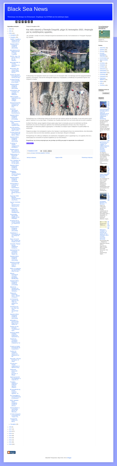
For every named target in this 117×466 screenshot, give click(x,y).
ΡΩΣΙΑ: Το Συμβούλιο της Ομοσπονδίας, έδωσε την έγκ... (15, 270)
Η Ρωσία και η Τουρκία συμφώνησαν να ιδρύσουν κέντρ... (15, 365)
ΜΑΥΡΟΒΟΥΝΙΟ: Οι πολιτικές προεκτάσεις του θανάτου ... (15, 64)
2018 (10, 427)
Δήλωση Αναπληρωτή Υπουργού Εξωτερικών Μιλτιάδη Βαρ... (14, 276)
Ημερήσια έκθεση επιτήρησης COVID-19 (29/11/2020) (14, 86)
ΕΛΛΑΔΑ (33, 153)
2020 (10, 33)
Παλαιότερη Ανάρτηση (87, 157)
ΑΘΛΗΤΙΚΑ (102, 48)
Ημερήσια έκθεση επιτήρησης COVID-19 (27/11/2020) (14, 117)
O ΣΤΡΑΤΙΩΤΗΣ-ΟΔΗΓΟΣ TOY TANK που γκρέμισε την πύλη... (14, 302)
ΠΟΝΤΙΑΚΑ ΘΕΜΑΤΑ (40, 153)
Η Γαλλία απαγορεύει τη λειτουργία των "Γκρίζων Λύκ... (15, 415)
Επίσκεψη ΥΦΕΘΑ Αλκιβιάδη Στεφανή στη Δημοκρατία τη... (15, 334)
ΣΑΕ (101, 83)
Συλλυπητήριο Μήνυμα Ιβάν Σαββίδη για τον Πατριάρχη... (14, 216)
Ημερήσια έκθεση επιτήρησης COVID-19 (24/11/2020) (14, 167)
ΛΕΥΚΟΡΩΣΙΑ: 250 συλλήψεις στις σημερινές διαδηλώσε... (15, 92)
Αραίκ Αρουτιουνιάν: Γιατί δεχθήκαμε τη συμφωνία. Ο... (15, 378)
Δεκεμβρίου (13, 35)
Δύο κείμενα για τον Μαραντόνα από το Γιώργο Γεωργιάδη (15, 52)
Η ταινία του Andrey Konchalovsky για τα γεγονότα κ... (15, 348)
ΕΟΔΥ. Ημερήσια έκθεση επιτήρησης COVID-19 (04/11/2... (14, 403)
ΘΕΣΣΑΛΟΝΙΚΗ (104, 60)
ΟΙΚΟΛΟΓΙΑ (103, 69)
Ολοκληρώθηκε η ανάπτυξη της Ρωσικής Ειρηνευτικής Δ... (15, 185)
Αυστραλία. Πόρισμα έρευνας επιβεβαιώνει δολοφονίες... (15, 245)
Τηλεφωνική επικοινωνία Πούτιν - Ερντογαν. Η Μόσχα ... (14, 372)
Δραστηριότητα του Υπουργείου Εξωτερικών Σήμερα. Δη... (14, 252)
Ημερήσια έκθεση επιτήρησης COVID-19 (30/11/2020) (14, 46)
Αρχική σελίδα (58, 157)
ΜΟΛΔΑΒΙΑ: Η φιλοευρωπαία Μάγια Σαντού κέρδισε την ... (14, 322)
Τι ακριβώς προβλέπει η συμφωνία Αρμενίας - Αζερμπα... (14, 384)
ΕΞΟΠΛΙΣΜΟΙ (103, 58)
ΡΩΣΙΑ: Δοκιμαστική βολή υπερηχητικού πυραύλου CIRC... (15, 123)
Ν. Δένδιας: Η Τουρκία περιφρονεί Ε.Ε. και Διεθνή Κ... (14, 145)
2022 (10, 29)
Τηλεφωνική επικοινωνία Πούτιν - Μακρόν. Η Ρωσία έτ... (15, 295)
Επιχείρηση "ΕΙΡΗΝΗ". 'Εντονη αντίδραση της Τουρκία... (15, 173)
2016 (10, 431)
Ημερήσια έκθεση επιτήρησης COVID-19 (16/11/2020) (14, 316)
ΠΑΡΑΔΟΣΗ (103, 76)
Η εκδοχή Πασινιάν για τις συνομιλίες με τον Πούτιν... (15, 81)
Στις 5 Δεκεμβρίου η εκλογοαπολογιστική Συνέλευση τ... (15, 397)
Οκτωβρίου (13, 424)
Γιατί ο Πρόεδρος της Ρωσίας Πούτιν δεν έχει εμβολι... (15, 162)
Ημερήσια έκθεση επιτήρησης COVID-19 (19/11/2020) (14, 258)
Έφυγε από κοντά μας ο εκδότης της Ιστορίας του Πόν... (15, 240)
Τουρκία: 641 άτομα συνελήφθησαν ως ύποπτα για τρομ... (15, 76)
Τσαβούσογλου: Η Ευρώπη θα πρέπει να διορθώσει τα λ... (15, 156)
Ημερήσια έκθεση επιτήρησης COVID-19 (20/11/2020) (14, 228)
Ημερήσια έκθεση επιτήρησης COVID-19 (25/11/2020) (14, 139)
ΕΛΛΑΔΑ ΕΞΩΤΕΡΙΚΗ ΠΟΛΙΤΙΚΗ (103, 55)
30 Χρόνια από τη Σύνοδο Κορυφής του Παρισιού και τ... (15, 222)
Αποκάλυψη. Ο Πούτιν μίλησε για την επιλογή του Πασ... (15, 235)
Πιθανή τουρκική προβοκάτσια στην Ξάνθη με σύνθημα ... (15, 98)
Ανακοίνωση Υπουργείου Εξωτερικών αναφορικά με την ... (15, 341)
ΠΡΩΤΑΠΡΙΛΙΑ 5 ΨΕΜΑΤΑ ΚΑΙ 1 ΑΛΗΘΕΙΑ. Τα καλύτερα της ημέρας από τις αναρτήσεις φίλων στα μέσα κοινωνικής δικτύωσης (105, 230)
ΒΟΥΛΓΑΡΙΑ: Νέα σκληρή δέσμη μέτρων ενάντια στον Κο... (14, 70)
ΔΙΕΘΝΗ (102, 49)
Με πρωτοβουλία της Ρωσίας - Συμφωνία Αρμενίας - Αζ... (15, 391)
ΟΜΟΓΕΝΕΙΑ (103, 72)
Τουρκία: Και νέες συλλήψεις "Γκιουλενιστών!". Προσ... (15, 328)
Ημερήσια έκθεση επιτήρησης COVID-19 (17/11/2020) (14, 282)
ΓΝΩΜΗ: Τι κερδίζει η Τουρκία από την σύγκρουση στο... (15, 41)
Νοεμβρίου (13, 37)
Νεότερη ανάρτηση (31, 157)
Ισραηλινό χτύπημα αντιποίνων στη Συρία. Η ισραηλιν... (15, 264)
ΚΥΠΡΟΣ (102, 67)
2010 (10, 444)
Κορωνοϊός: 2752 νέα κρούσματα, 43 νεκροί (15, 360)
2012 (10, 440)
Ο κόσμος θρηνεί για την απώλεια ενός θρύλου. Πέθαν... (15, 134)
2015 (10, 433)
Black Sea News (27, 9)
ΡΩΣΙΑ (101, 81)
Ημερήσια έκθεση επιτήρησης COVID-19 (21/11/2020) (14, 179)
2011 (10, 442)
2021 (10, 31)
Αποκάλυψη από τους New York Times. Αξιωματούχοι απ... (14, 309)
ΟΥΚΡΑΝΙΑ (102, 74)
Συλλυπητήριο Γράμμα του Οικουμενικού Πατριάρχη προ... (15, 210)
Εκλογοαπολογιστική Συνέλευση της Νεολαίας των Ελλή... (15, 105)
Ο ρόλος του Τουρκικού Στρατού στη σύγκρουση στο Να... (14, 354)
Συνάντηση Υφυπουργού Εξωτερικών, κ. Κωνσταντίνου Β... (15, 111)
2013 (10, 437)
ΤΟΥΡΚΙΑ (47, 153)
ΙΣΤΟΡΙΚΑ (102, 63)
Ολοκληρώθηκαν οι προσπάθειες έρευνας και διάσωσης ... (15, 409)
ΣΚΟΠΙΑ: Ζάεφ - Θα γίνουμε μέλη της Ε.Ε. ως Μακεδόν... (15, 58)
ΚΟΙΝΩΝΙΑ (102, 65)
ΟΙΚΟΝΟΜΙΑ (103, 70)
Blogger (69, 457)
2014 (10, 435)
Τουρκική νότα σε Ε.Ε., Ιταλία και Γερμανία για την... (15, 151)
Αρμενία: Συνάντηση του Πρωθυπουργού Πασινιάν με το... (15, 204)
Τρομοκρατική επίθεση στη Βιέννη (14, 420)
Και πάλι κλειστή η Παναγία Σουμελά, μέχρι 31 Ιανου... (15, 129)
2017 (10, 429)
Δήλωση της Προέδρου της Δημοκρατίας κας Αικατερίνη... (15, 289)
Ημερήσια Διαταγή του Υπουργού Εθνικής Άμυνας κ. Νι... (15, 191)
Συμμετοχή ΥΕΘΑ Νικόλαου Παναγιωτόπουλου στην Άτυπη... (15, 198)
